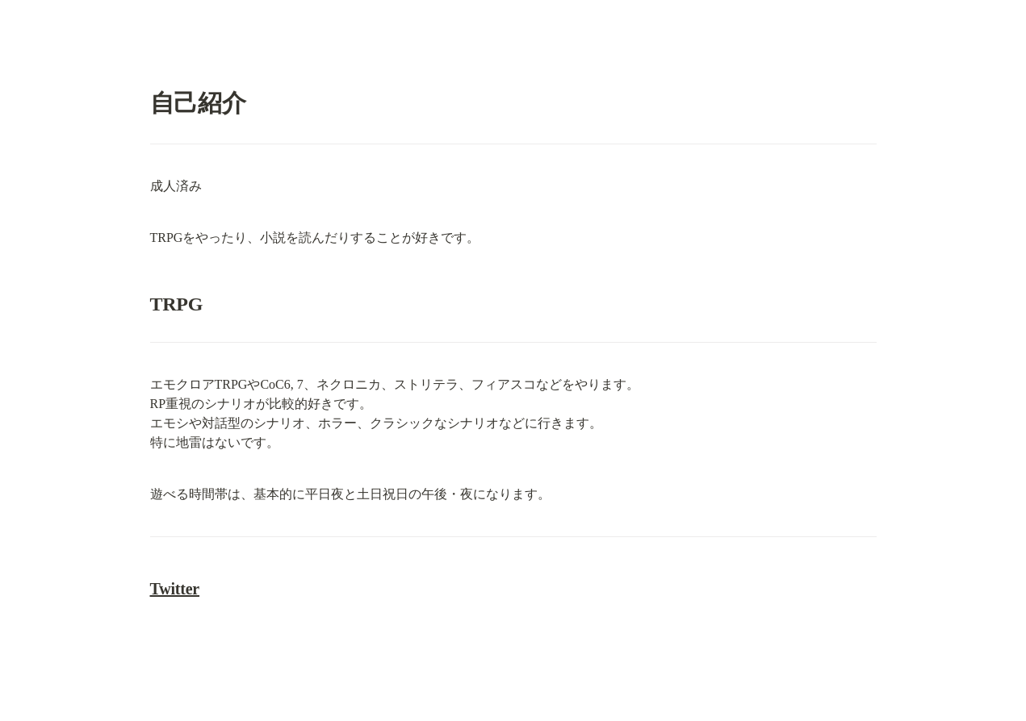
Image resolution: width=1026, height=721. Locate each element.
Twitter (175, 589)
